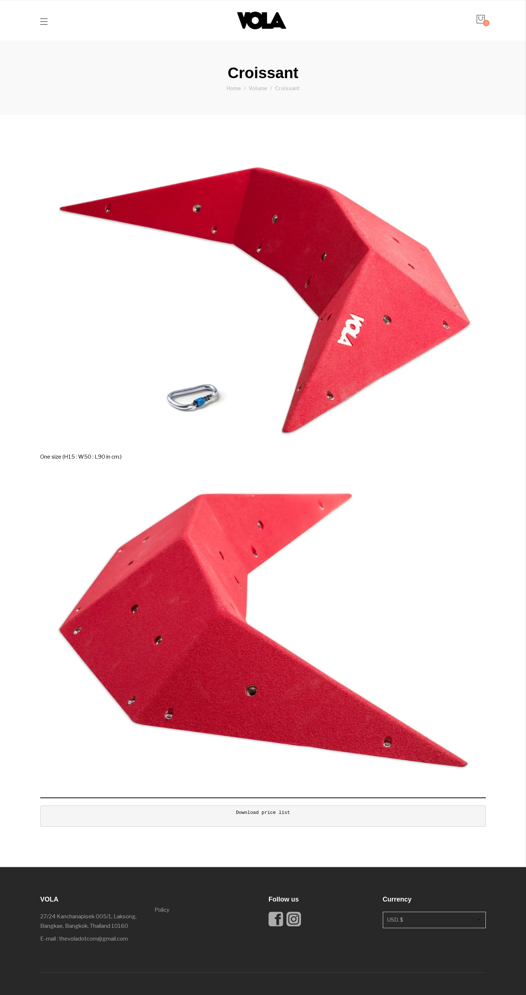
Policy (162, 910)
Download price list (263, 812)
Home (233, 88)
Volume (258, 88)
